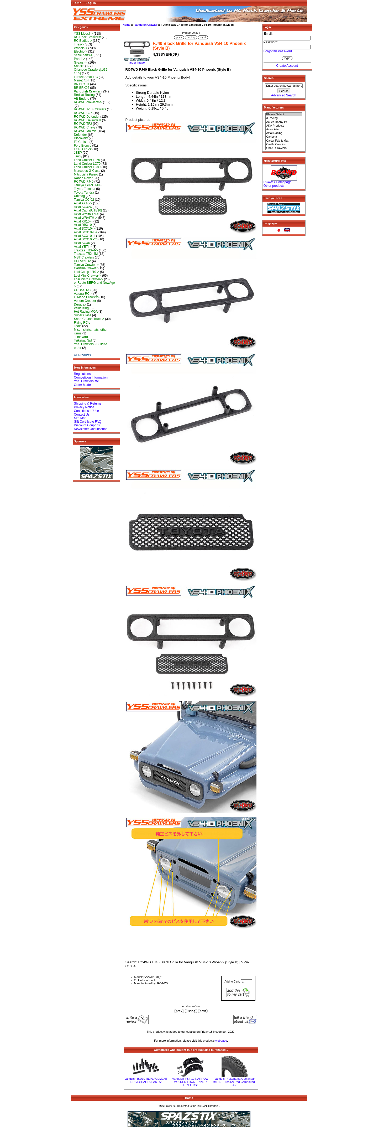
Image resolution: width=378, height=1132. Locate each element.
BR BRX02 (81, 88)
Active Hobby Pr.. (284, 122)
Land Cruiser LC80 (87, 167)
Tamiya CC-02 (84, 199)
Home (77, 2)
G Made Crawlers (86, 297)
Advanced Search (283, 95)
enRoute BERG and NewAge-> (95, 284)
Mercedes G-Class (87, 171)
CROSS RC (82, 290)
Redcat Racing (84, 95)
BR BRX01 (81, 84)
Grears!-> (80, 62)
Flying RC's (82, 322)
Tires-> (79, 44)
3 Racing (284, 118)
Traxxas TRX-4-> (86, 250)
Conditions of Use (86, 411)
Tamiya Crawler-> (86, 265)
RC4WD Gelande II (87, 120)
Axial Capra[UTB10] (88, 210)
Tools (77, 326)
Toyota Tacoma (84, 189)
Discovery (81, 138)
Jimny (78, 156)
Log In (91, 2)
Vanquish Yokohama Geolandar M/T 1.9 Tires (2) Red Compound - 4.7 (234, 1082)
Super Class (82, 315)
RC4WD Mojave (85, 131)
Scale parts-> (83, 55)
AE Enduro (82, 98)
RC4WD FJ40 (84, 181)
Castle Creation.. (284, 144)
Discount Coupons (87, 425)
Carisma (284, 137)
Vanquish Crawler (146, 24)
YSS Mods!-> (83, 33)
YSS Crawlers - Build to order (90, 346)
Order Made (82, 385)
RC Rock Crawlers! (87, 37)
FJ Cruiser (81, 142)
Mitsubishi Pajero (86, 174)
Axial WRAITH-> (85, 218)
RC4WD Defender (86, 116)
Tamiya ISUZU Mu (87, 185)
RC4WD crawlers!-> (88, 102)
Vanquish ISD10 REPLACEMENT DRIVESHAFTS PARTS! (145, 1080)
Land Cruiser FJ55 (87, 160)
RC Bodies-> (83, 41)
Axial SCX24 (83, 207)
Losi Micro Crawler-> (88, 279)
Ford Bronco (83, 145)
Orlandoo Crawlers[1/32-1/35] (91, 71)
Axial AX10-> (83, 203)
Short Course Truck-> (89, 319)
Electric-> (80, 51)
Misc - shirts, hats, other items (91, 331)
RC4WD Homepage (278, 182)
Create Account (287, 66)
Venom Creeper (85, 301)
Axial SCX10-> (84, 228)
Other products (274, 186)
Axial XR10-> (83, 221)
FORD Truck (83, 149)
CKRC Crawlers (284, 148)
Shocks (79, 66)
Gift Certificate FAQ (87, 421)
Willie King (81, 308)
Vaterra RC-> (83, 294)
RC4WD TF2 (83, 124)
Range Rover (83, 178)
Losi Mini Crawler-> (87, 275)
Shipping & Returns (87, 403)
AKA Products (284, 126)
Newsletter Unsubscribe (91, 429)
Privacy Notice (84, 407)
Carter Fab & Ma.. (284, 141)
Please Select (284, 114)
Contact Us (82, 414)
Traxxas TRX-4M (86, 254)
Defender (80, 135)
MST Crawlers (84, 257)
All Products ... (84, 355)
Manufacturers (274, 107)
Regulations (82, 374)
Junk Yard (81, 337)
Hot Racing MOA (86, 311)
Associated (284, 129)
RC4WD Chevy (85, 127)
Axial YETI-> (83, 247)
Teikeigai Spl (83, 340)
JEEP (78, 152)
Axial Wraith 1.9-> (86, 214)
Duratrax (80, 304)
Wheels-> (80, 48)
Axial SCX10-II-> (86, 232)
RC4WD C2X (83, 113)
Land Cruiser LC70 (87, 164)
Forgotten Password (278, 51)
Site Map (80, 418)
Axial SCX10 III (84, 236)
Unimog (79, 196)
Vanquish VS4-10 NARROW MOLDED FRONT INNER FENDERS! (190, 1082)
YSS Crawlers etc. (87, 381)
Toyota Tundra (84, 192)
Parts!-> (79, 59)
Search (269, 78)
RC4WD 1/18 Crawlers (90, 109)
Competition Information (91, 377)
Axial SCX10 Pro (86, 239)
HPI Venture (82, 261)
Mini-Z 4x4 (81, 80)
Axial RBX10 (83, 225)
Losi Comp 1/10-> (86, 272)
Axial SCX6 (82, 243)
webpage (221, 1040)
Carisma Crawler (86, 268)
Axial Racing (284, 133)
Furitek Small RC (86, 77)
